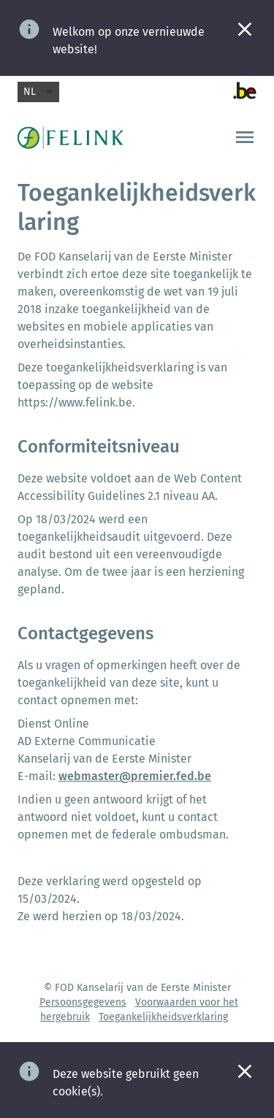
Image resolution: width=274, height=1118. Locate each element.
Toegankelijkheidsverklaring (163, 1017)
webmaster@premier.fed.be (134, 776)
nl (38, 92)
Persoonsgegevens (82, 1002)
